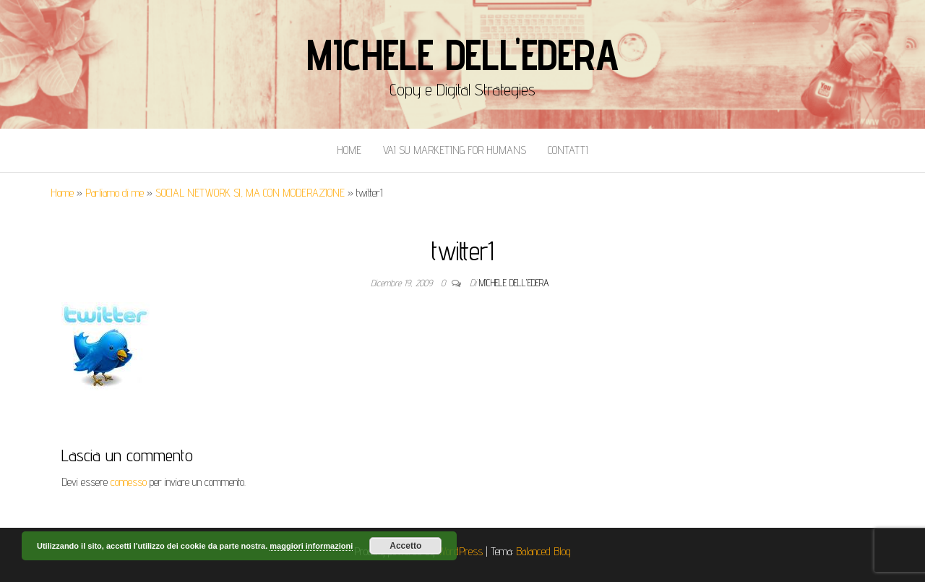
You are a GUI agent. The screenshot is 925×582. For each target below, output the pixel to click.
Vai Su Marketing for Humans (454, 150)
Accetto (405, 546)
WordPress (460, 551)
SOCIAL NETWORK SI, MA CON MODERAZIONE (250, 193)
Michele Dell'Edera (462, 54)
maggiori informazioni (311, 546)
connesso (129, 482)
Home (349, 150)
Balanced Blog (543, 551)
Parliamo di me (114, 193)
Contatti (568, 150)
